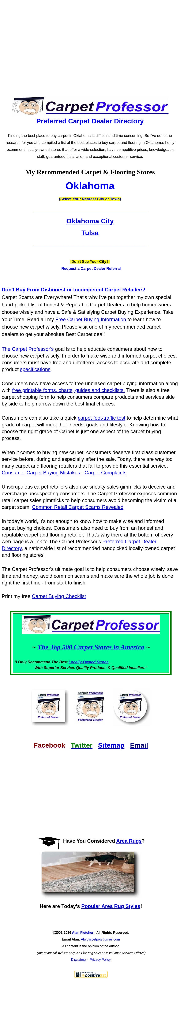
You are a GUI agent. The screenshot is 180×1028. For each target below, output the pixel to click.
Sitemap (111, 745)
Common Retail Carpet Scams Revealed (77, 507)
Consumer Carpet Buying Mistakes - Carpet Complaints (64, 472)
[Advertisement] (80, 44)
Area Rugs (129, 841)
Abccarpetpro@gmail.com (100, 939)
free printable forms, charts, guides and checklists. (68, 390)
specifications (35, 369)
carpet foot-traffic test (101, 418)
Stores (103, 662)
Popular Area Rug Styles (110, 906)
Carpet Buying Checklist (59, 596)
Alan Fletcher (82, 932)
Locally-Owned (83, 662)
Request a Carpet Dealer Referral (91, 268)
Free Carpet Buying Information (90, 319)
